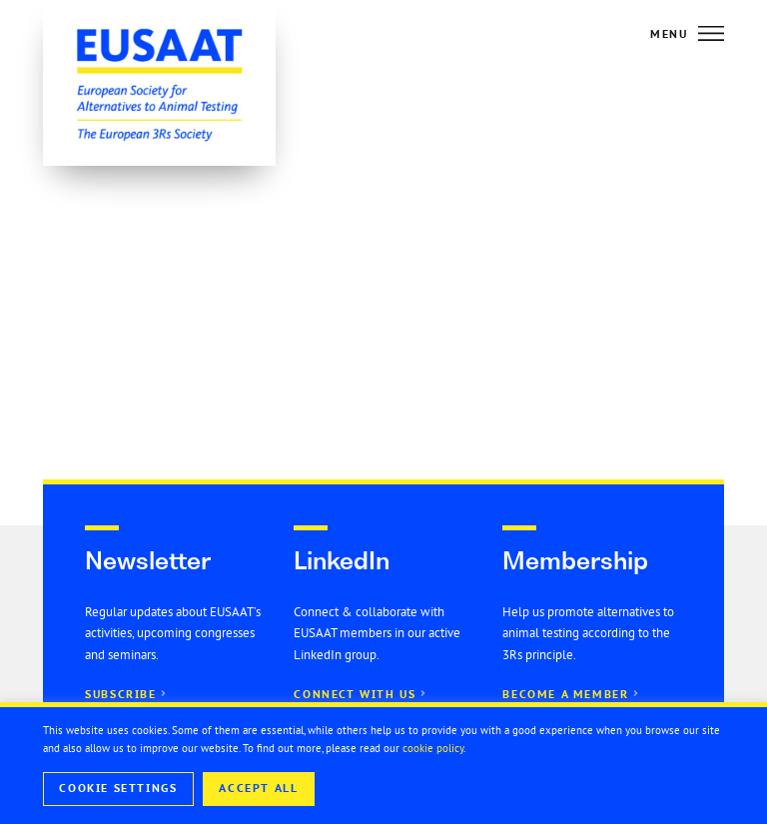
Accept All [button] (258, 788)
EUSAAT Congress (463, 216)
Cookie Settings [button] (118, 788)
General (575, 216)
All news (349, 216)
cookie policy (432, 748)
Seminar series (369, 251)
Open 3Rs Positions (510, 251)
